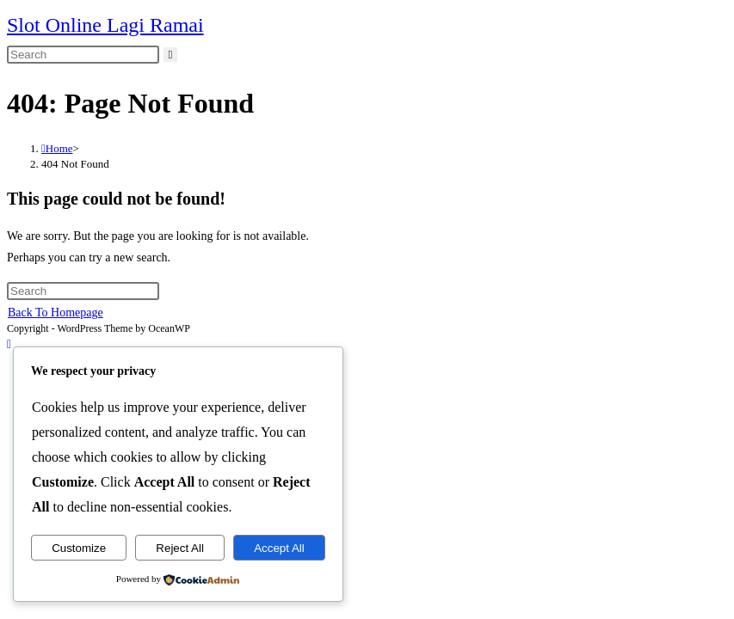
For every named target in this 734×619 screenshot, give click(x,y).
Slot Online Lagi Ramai (105, 25)
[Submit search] (171, 54)
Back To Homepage (55, 312)
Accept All (279, 548)
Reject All (180, 548)
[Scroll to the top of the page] (9, 344)
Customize (79, 548)
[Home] (57, 148)
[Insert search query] (83, 55)
